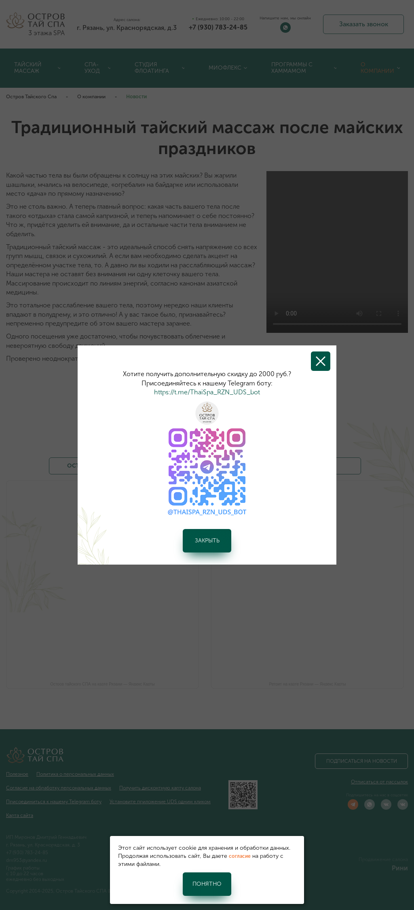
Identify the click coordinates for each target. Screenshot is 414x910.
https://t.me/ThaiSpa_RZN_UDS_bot (207, 392)
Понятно (207, 883)
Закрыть (207, 540)
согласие (240, 856)
